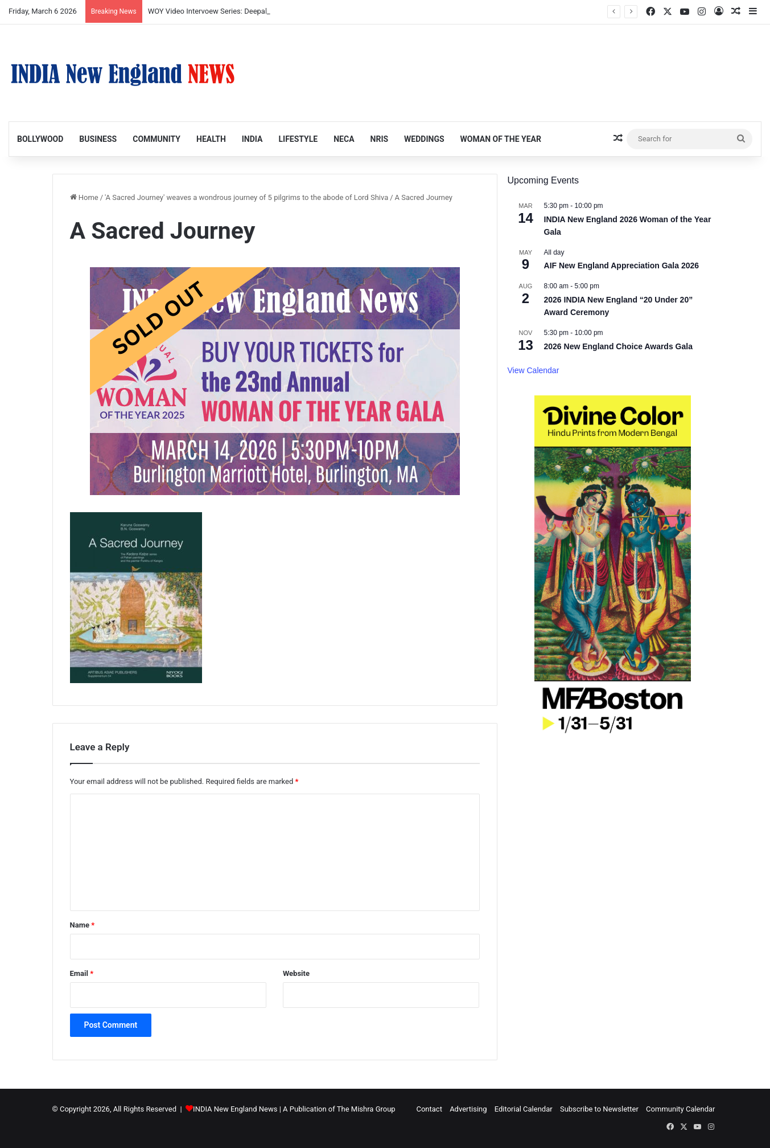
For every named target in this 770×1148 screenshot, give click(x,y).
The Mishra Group (366, 1109)
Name (82, 925)
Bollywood (40, 139)
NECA (343, 139)
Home (84, 197)
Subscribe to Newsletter (599, 1109)
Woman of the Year (500, 139)
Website (296, 973)
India (252, 139)
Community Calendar (680, 1109)
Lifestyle (298, 139)
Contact (429, 1109)
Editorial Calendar (524, 1109)
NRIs (379, 139)
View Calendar (533, 370)
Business (98, 139)
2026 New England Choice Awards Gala (618, 346)
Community (156, 139)
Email (82, 973)
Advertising (468, 1109)
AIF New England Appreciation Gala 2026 (621, 265)
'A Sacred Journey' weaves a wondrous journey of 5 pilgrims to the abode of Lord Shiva (246, 197)
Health (211, 139)
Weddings (424, 139)
